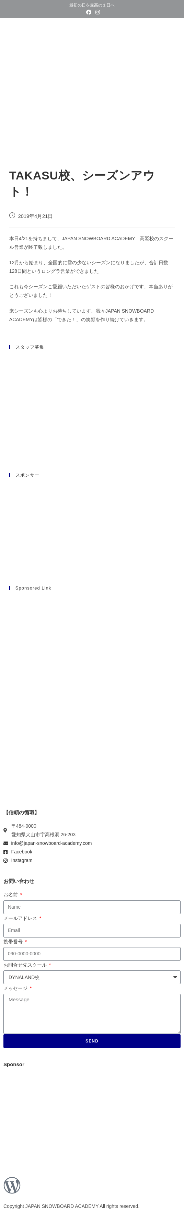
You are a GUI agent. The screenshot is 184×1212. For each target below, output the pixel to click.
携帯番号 (13, 941)
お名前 (11, 894)
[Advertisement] (92, 645)
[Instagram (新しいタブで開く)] (96, 12)
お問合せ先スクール (25, 965)
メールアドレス (20, 918)
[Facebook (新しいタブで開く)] (88, 12)
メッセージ (16, 988)
